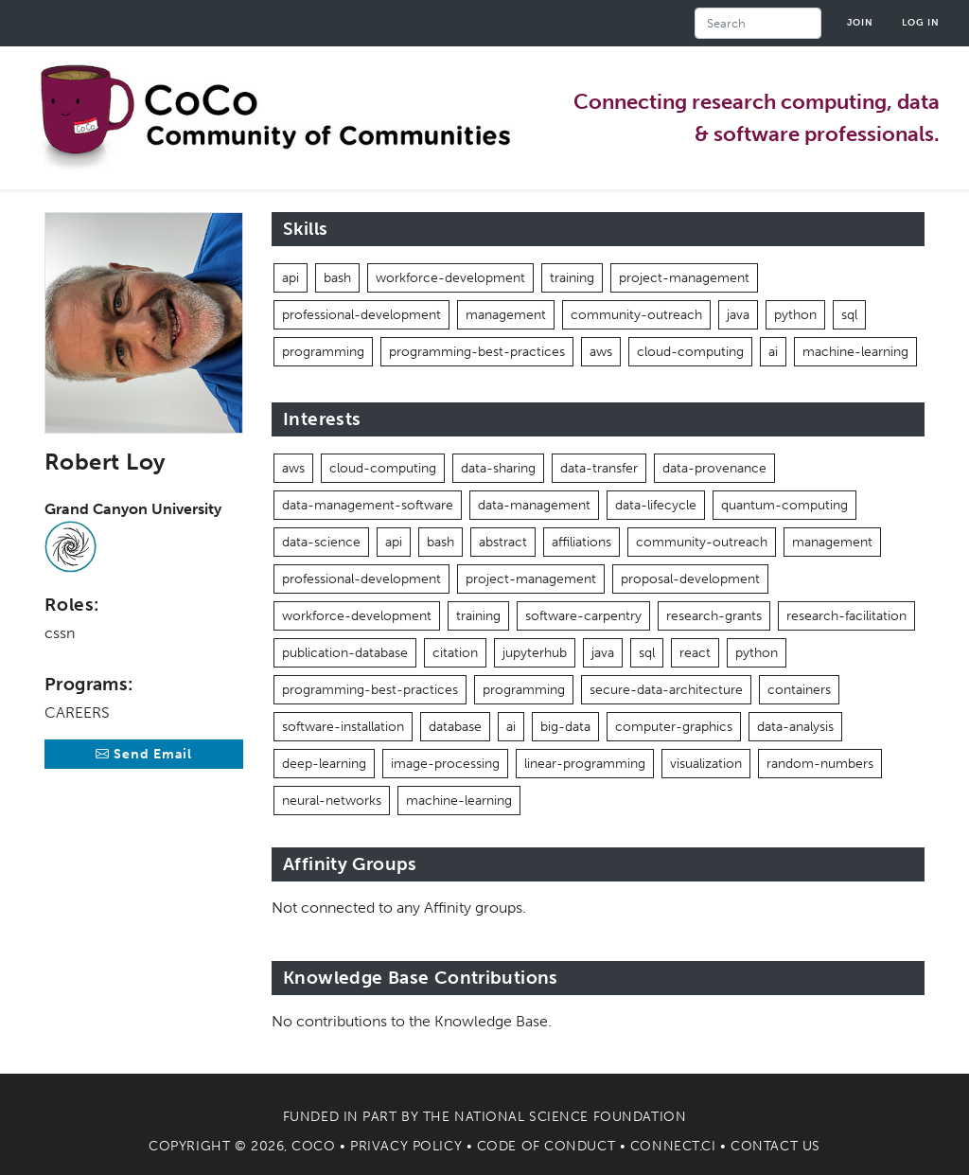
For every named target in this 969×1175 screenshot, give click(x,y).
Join (860, 22)
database (455, 727)
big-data (565, 727)
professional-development (361, 315)
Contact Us (775, 1146)
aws (601, 352)
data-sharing (498, 468)
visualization (706, 764)
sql (849, 315)
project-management (684, 278)
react (695, 653)
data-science (321, 542)
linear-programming (584, 764)
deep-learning (324, 764)
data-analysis (795, 727)
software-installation (343, 727)
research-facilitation (846, 616)
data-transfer (599, 468)
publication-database (345, 653)
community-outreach (636, 315)
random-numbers (819, 764)
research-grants (714, 616)
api (290, 278)
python (795, 315)
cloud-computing (690, 352)
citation (455, 653)
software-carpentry (583, 616)
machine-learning (855, 352)
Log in (921, 22)
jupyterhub (534, 653)
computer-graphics (673, 727)
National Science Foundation (570, 1117)
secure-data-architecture (666, 690)
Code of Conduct (546, 1146)
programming (323, 352)
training (572, 278)
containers (799, 690)
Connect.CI (673, 1146)
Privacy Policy (406, 1146)
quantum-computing (784, 505)
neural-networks (331, 800)
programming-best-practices (477, 352)
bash (337, 278)
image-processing (445, 764)
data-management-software (367, 505)
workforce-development (450, 278)
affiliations (581, 542)
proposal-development (690, 579)
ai (773, 352)
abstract (503, 542)
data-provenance (714, 468)
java (738, 315)
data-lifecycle (655, 505)
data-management (534, 505)
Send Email (144, 754)
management (506, 315)
